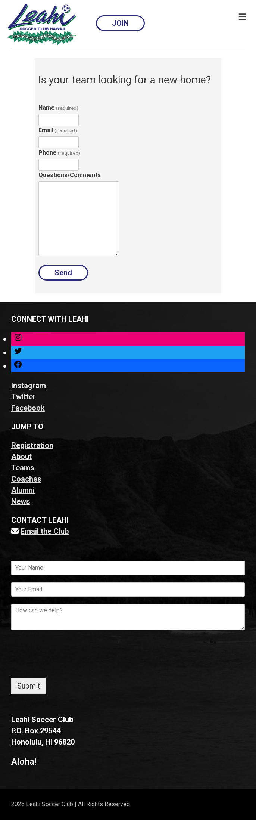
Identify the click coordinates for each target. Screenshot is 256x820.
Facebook (28, 407)
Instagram (28, 385)
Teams (22, 467)
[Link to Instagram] (18, 338)
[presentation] (68, 666)
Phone (59, 152)
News (20, 501)
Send (63, 272)
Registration (32, 445)
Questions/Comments (69, 175)
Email (57, 130)
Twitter (23, 396)
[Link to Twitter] (18, 352)
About (21, 456)
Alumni (23, 490)
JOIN (120, 23)
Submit (28, 685)
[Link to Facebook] (18, 365)
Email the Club (45, 531)
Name (58, 107)
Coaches (26, 478)
